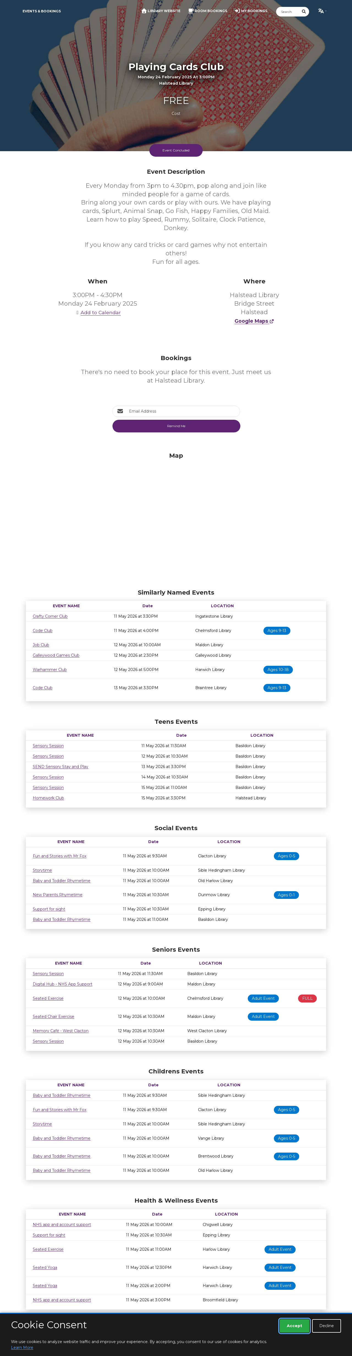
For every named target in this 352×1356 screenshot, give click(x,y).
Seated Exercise (48, 998)
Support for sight (49, 909)
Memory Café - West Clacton (61, 1030)
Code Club (43, 630)
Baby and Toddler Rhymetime (61, 880)
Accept (294, 1325)
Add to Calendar (98, 312)
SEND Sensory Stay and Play (60, 766)
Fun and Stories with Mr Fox (59, 856)
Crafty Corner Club (50, 616)
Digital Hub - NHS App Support (62, 984)
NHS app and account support (62, 1224)
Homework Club (48, 798)
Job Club (41, 644)
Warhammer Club (50, 669)
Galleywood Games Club (56, 655)
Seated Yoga (45, 1267)
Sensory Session (48, 745)
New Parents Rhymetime (57, 894)
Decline (326, 1325)
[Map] (176, 519)
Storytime (42, 870)
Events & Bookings (42, 11)
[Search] (287, 11)
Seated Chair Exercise (53, 1016)
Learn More (22, 1347)
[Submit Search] (304, 11)
